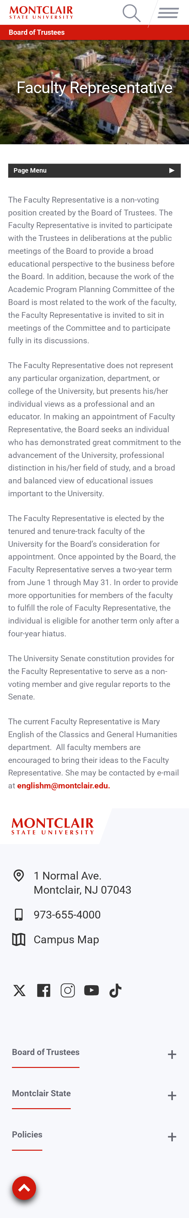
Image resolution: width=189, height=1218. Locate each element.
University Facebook (43, 990)
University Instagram (67, 990)
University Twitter (19, 990)
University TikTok (115, 990)
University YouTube (91, 990)
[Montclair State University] (41, 12)
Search (131, 5)
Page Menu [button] (30, 170)
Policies (27, 1134)
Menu (166, 5)
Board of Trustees (37, 32)
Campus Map (55, 939)
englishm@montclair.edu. (64, 785)
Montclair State (41, 1093)
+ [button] (172, 1054)
